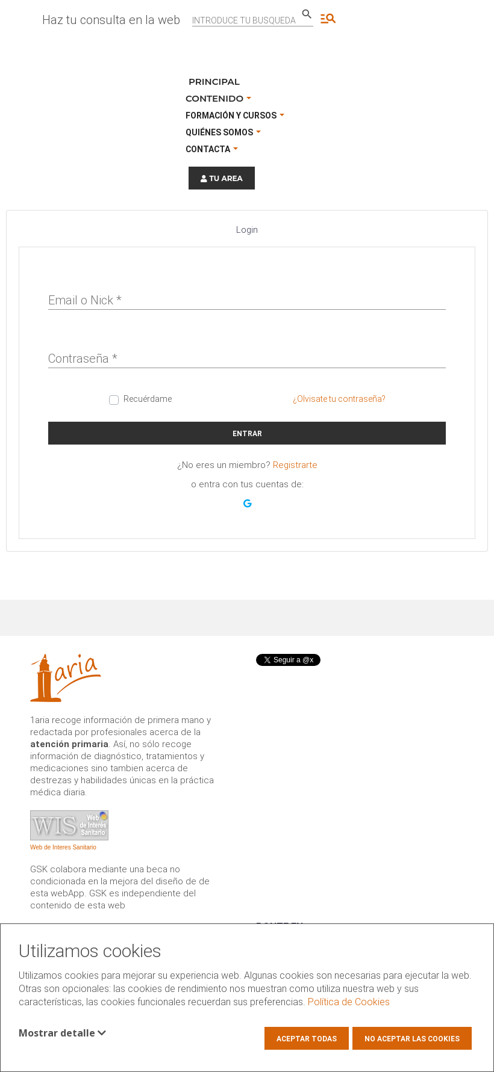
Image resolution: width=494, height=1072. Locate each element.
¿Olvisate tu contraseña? (339, 399)
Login (247, 229)
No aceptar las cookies (412, 1039)
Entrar (247, 434)
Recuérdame (148, 399)
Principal (214, 81)
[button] (247, 503)
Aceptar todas (307, 1039)
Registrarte (295, 465)
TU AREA (222, 178)
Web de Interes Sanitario (63, 847)
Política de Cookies (349, 1002)
